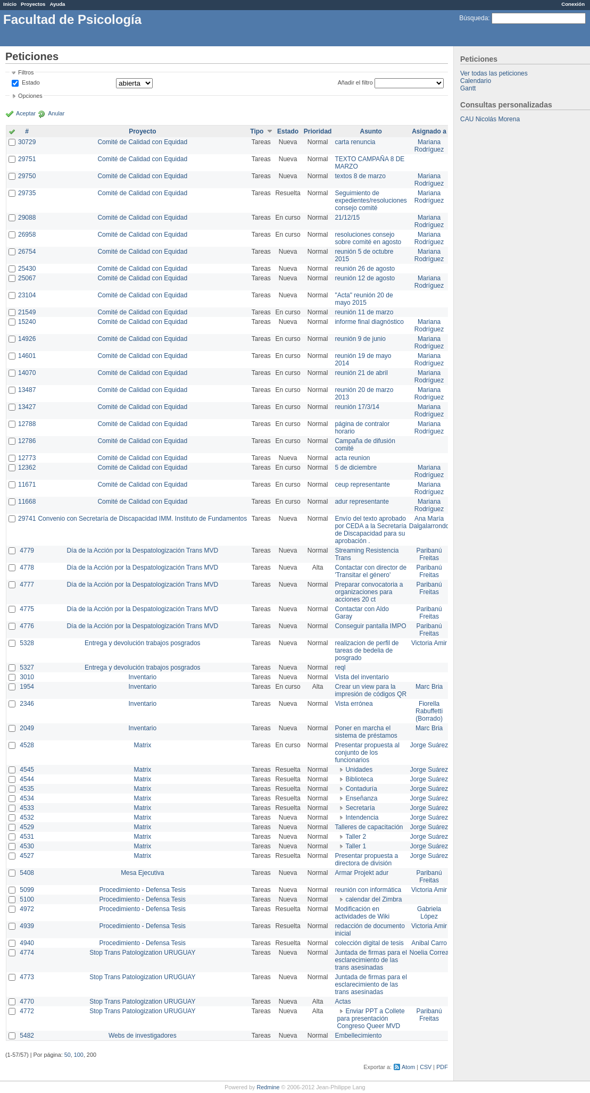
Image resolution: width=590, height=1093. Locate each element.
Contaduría (361, 788)
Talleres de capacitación (369, 827)
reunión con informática (368, 890)
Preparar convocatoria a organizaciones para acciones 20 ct (369, 592)
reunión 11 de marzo (364, 312)
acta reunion (352, 458)
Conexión (573, 4)
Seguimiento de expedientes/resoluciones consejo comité (370, 200)
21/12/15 (347, 217)
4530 (27, 846)
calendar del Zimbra (373, 899)
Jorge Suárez (429, 745)
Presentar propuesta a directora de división (366, 859)
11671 (27, 484)
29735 (27, 193)
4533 (27, 808)
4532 (27, 817)
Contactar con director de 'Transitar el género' (370, 571)
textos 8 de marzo (360, 176)
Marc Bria (429, 686)
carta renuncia (355, 142)
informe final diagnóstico (369, 322)
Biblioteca (359, 779)
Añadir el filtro (355, 82)
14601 (27, 356)
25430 (27, 268)
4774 (27, 952)
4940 (27, 943)
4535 (27, 788)
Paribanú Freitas (429, 554)
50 (67, 1055)
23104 (27, 295)
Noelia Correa (429, 952)
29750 (27, 176)
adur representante (361, 501)
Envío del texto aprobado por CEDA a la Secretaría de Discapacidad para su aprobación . (370, 530)
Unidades (358, 769)
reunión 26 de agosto (365, 268)
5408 (27, 873)
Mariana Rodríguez (429, 145)
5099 (27, 890)
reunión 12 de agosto (365, 278)
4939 (27, 926)
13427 (27, 407)
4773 (27, 977)
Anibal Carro (429, 943)
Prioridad (318, 131)
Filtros (26, 72)
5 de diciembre (356, 467)
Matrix (142, 745)
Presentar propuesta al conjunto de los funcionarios (367, 752)
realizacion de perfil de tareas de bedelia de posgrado (366, 650)
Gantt (468, 88)
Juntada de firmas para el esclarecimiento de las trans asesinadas (370, 960)
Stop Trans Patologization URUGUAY (142, 952)
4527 (27, 856)
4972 (27, 909)
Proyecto (142, 131)
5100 (27, 899)
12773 (27, 458)
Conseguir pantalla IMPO (370, 626)
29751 (27, 159)
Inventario (142, 677)
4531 (27, 836)
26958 (27, 234)
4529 (27, 827)
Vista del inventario (361, 677)
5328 (27, 643)
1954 (27, 686)
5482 (27, 1035)
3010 (27, 677)
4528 (27, 745)
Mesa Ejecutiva (142, 873)
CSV (425, 1067)
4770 (27, 1001)
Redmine (267, 1087)
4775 (27, 609)
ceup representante (362, 484)
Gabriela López (429, 912)
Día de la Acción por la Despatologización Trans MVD (142, 550)
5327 (27, 667)
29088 (27, 217)
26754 (27, 251)
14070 (27, 373)
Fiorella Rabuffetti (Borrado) (429, 711)
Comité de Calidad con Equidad (142, 142)
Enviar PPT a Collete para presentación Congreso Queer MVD (370, 1018)
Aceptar (26, 113)
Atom (408, 1067)
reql (340, 667)
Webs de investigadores (143, 1035)
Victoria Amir (429, 643)
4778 (27, 567)
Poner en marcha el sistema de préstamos (366, 731)
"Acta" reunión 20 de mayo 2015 (364, 298)
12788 (27, 424)
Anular (56, 113)
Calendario (475, 81)
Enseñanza (361, 798)
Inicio (9, 4)
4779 (27, 550)
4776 (27, 626)
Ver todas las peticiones (494, 73)
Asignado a (429, 131)
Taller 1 (355, 846)
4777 (27, 584)
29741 (27, 518)
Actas (343, 1001)
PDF (442, 1067)
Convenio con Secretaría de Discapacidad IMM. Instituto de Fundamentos (142, 518)
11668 (27, 501)
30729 (27, 142)
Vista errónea (353, 703)
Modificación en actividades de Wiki (362, 912)
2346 (27, 703)
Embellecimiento (358, 1035)
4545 (27, 769)
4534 (27, 798)
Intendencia (361, 817)
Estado (31, 82)
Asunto (370, 131)
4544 (27, 779)
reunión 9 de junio (360, 339)
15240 (27, 322)
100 (79, 1055)
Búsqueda (473, 18)
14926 (27, 339)
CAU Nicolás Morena (490, 119)
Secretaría (360, 808)
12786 (27, 441)
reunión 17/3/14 (357, 407)
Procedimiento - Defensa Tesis (142, 890)
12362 (27, 467)
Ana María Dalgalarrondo (429, 522)
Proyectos (33, 4)
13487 (27, 390)
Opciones (30, 96)
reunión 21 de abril (361, 373)
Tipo (256, 131)
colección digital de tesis (369, 943)
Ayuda (57, 4)
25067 (27, 278)
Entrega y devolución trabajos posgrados (142, 643)
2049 (27, 728)
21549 (27, 312)
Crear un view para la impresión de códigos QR (370, 690)
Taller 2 (355, 836)
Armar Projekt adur (361, 873)
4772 (27, 1011)
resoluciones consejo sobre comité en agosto (368, 238)
